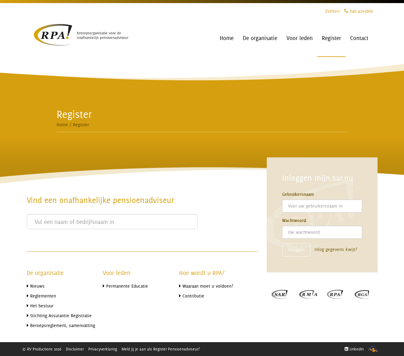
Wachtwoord (294, 220)
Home (62, 124)
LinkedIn (354, 348)
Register (81, 124)
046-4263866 (358, 11)
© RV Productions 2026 (41, 348)
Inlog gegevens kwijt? (335, 249)
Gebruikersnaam (298, 194)
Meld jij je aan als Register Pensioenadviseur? (161, 348)
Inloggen (296, 249)
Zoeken (332, 11)
